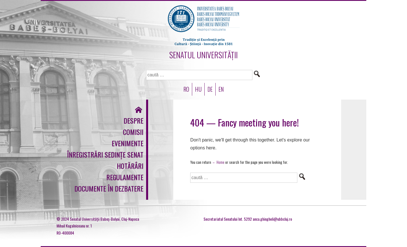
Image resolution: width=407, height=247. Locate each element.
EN (221, 89)
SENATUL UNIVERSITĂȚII (203, 55)
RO (186, 89)
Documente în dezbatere (108, 188)
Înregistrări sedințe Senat (105, 154)
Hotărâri (130, 166)
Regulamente (124, 177)
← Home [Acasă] (218, 162)
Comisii (133, 132)
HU (198, 89)
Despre (133, 120)
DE (210, 89)
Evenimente (127, 143)
